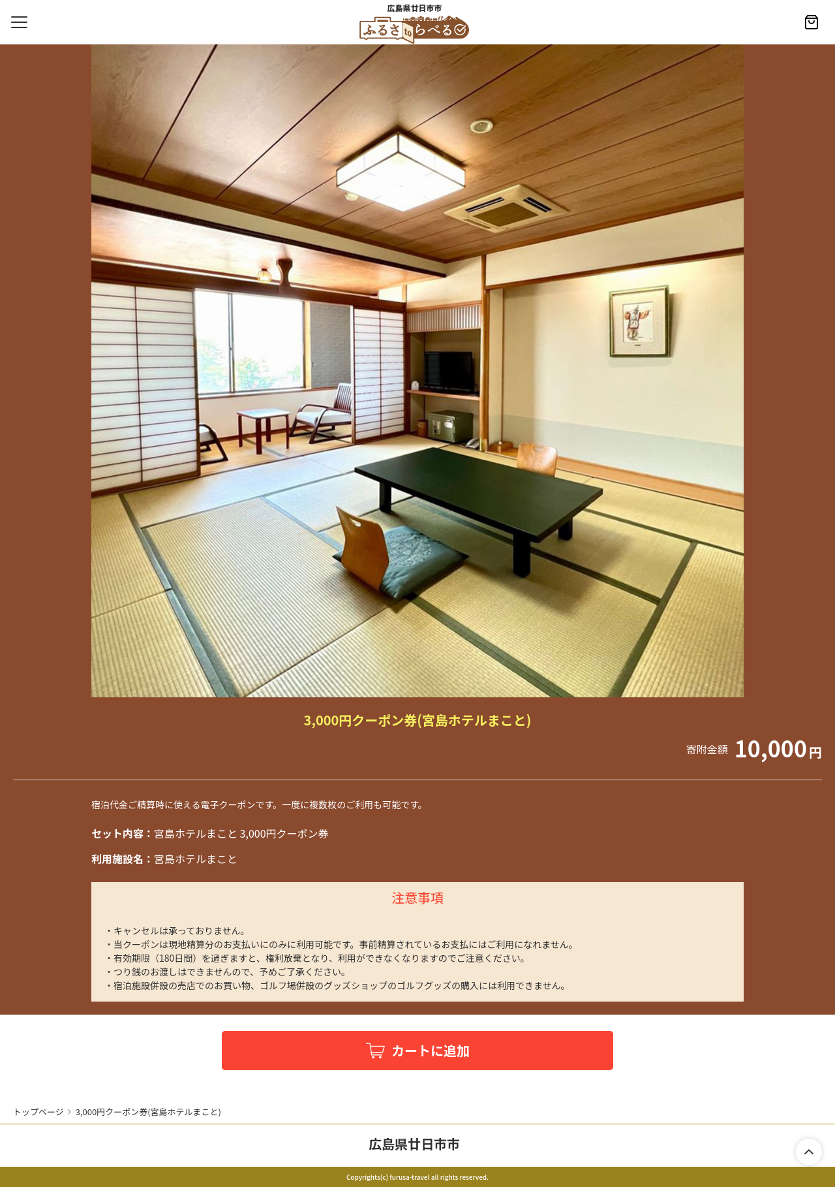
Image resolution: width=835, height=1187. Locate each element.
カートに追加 (430, 1050)
